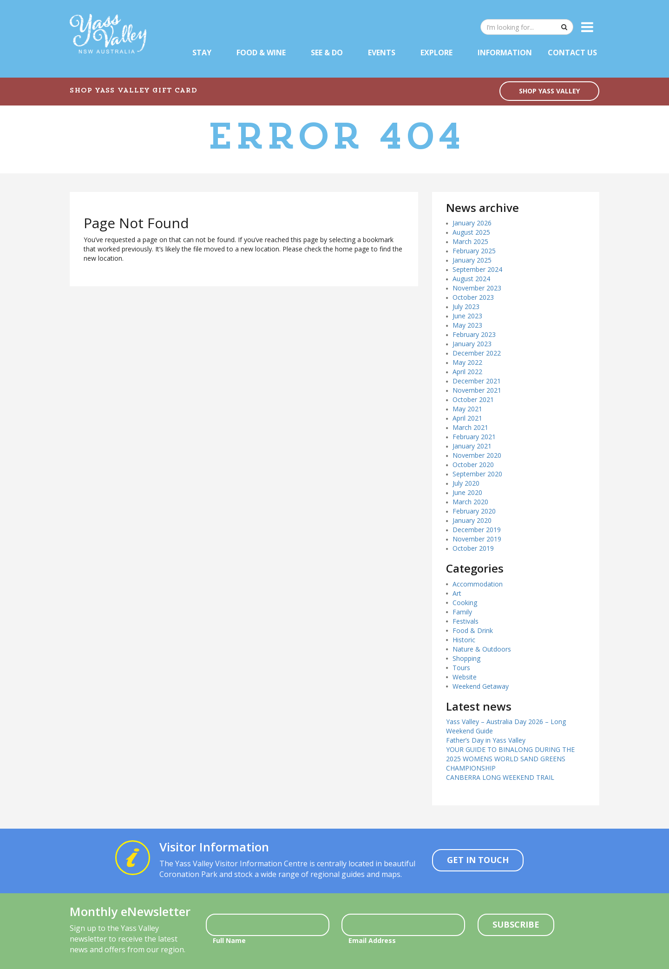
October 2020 (473, 464)
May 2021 (467, 408)
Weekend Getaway (481, 686)
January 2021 (472, 446)
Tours (461, 667)
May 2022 (467, 362)
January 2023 (472, 343)
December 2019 (477, 529)
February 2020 (474, 511)
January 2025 (472, 260)
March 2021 (470, 427)
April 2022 (467, 371)
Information (505, 52)
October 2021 (473, 399)
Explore (436, 52)
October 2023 (473, 297)
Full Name (229, 940)
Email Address (372, 940)
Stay (201, 52)
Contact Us (572, 52)
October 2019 (473, 548)
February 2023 (474, 334)
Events (381, 52)
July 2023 (466, 306)
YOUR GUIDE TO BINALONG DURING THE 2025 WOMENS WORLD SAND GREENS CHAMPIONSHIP (510, 758)
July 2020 (466, 483)
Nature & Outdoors (482, 649)
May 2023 (467, 325)
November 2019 (477, 538)
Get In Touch (478, 859)
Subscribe (515, 924)
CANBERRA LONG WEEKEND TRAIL (500, 777)
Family (462, 611)
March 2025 (470, 241)
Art (457, 593)
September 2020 (477, 473)
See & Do (327, 52)
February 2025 (474, 250)
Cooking (465, 602)
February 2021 (474, 436)
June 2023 (467, 315)
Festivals (466, 621)
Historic (464, 639)
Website (465, 676)
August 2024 (471, 278)
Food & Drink (473, 630)
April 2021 (467, 418)
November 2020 (477, 455)
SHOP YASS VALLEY (549, 90)
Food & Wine (261, 52)
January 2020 (472, 520)
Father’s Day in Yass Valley (485, 740)
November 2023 (477, 287)
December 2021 (477, 380)
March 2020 (470, 501)
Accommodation (478, 584)
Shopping (466, 658)
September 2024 (477, 269)
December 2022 (477, 353)
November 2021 (477, 390)
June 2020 (467, 492)
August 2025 (471, 232)
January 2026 (472, 222)
